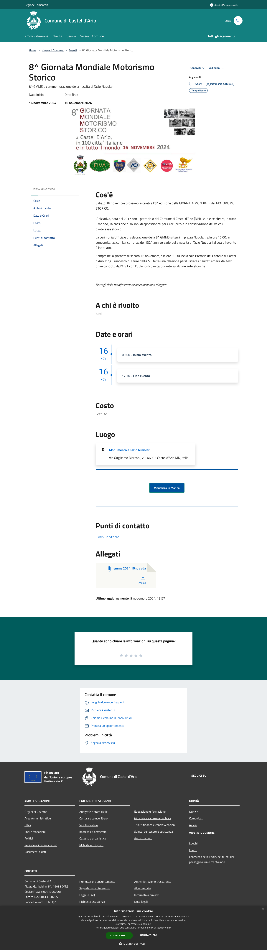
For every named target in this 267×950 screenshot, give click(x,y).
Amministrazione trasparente (152, 881)
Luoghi (193, 843)
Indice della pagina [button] (44, 188)
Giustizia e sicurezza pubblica (152, 818)
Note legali (141, 901)
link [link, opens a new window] (169, 927)
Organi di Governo (35, 811)
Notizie (193, 811)
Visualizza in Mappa (167, 488)
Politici (28, 838)
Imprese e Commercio (92, 831)
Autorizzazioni (143, 838)
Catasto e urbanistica (92, 838)
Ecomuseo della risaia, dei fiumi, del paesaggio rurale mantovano (211, 859)
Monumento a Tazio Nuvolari (130, 449)
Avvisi (193, 825)
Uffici (27, 825)
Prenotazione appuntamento (97, 881)
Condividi (198, 68)
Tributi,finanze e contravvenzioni (155, 825)
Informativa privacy (146, 895)
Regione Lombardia (36, 5)
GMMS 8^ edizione (107, 537)
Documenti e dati (35, 851)
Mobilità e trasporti (91, 845)
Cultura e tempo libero (93, 818)
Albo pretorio (142, 888)
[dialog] (133, 928)
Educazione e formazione (150, 811)
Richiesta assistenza (92, 901)
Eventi (73, 50)
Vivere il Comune (53, 50)
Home (32, 50)
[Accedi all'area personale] (224, 5)
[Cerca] (238, 20)
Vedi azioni (217, 68)
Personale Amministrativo (40, 845)
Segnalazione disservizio (94, 888)
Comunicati (196, 818)
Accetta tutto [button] (119, 935)
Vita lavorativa (88, 825)
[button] (133, 944)
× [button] (262, 909)
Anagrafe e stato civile (93, 811)
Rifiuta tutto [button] (148, 935)
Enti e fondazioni (35, 831)
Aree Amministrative (37, 818)
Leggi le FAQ (87, 895)
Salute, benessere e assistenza (153, 831)
